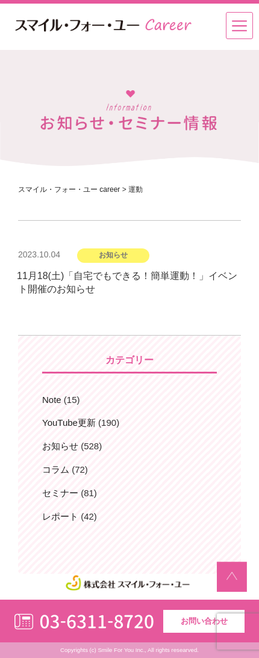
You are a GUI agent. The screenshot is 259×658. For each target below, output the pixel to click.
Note (51, 400)
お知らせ (60, 446)
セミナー (60, 493)
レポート (60, 516)
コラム (55, 469)
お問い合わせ (204, 621)
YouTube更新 (69, 422)
